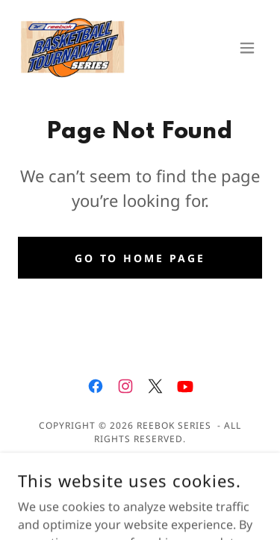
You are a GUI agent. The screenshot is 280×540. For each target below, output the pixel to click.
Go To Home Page (140, 258)
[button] (247, 48)
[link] (73, 48)
